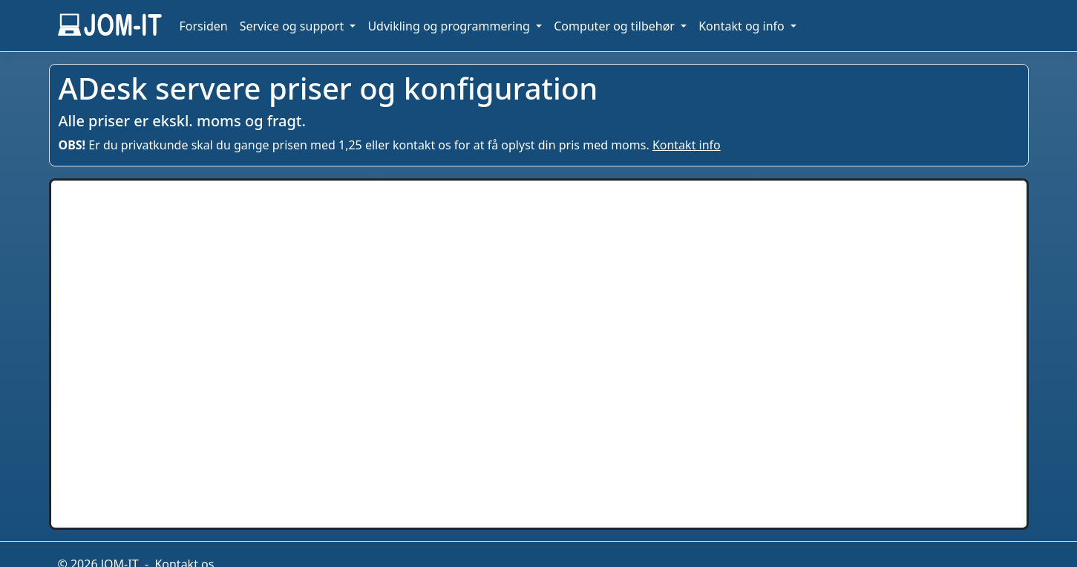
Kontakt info (686, 145)
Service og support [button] (293, 26)
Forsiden (204, 26)
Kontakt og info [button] (743, 26)
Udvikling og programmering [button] (450, 26)
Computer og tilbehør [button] (616, 26)
